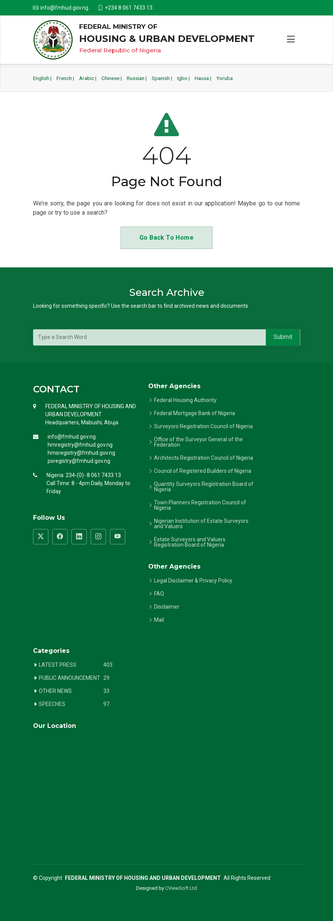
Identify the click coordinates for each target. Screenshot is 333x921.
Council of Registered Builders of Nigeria (202, 471)
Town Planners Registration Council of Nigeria (200, 505)
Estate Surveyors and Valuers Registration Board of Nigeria (189, 542)
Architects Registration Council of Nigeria (203, 457)
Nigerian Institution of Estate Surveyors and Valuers (201, 523)
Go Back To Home (166, 237)
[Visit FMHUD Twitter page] (40, 536)
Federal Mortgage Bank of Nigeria (194, 413)
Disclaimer (166, 606)
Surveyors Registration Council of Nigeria (203, 426)
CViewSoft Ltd (181, 888)
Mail (159, 619)
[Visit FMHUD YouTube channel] (117, 536)
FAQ (159, 593)
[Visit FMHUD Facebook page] (60, 536)
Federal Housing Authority (185, 400)
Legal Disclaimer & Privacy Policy (193, 580)
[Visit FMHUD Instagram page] (98, 536)
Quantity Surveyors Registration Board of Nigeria (203, 486)
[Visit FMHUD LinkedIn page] (79, 536)
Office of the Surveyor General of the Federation (198, 442)
